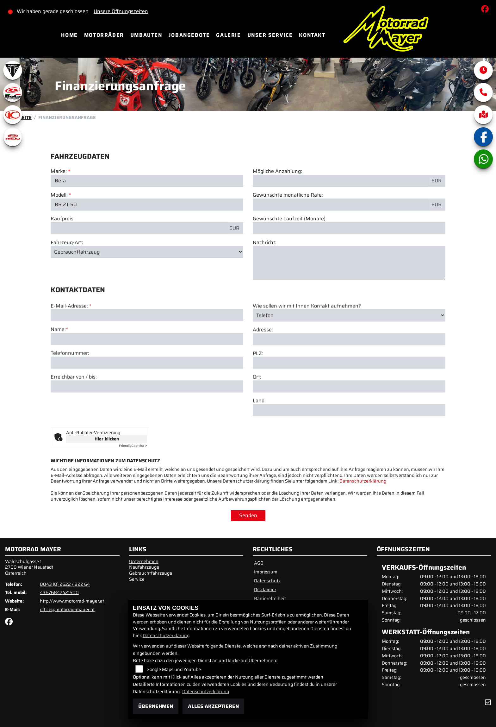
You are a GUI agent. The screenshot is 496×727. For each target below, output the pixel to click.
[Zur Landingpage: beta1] (12, 92)
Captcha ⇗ (133, 445)
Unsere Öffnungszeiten (121, 11)
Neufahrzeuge (144, 567)
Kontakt (312, 35)
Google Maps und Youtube (173, 669)
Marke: (59, 171)
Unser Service (270, 35)
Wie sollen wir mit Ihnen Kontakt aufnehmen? (307, 333)
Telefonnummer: (70, 381)
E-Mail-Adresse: (71, 333)
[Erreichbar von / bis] (147, 414)
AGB (259, 562)
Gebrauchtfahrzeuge (150, 573)
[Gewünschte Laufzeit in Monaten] (349, 228)
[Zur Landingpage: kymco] (12, 114)
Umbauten (146, 35)
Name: (58, 357)
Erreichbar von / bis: (74, 404)
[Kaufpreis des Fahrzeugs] (138, 228)
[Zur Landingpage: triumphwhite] (12, 70)
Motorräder (104, 35)
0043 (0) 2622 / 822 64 (65, 584)
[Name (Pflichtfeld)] (147, 367)
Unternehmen (143, 561)
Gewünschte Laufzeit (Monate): (290, 219)
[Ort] (349, 414)
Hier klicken (107, 438)
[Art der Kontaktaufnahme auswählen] (349, 343)
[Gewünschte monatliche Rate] (340, 205)
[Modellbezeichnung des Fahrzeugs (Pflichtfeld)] (147, 205)
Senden (248, 515)
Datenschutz (267, 580)
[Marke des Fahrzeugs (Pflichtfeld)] (147, 181)
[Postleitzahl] (349, 390)
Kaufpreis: (63, 219)
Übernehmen (155, 706)
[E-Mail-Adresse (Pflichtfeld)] (147, 343)
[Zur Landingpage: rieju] (12, 136)
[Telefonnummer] (147, 390)
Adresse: (263, 357)
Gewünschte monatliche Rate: (288, 195)
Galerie (228, 35)
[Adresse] (349, 367)
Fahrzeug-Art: (67, 242)
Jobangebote (189, 35)
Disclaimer (265, 589)
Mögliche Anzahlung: (277, 171)
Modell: (59, 195)
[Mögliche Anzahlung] (340, 181)
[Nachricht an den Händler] (349, 263)
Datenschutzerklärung (362, 480)
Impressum (265, 571)
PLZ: (258, 381)
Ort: (257, 404)
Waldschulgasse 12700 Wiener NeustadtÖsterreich (29, 567)
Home (69, 35)
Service (137, 579)
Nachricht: (264, 242)
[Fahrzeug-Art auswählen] (147, 252)
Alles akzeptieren (213, 706)
